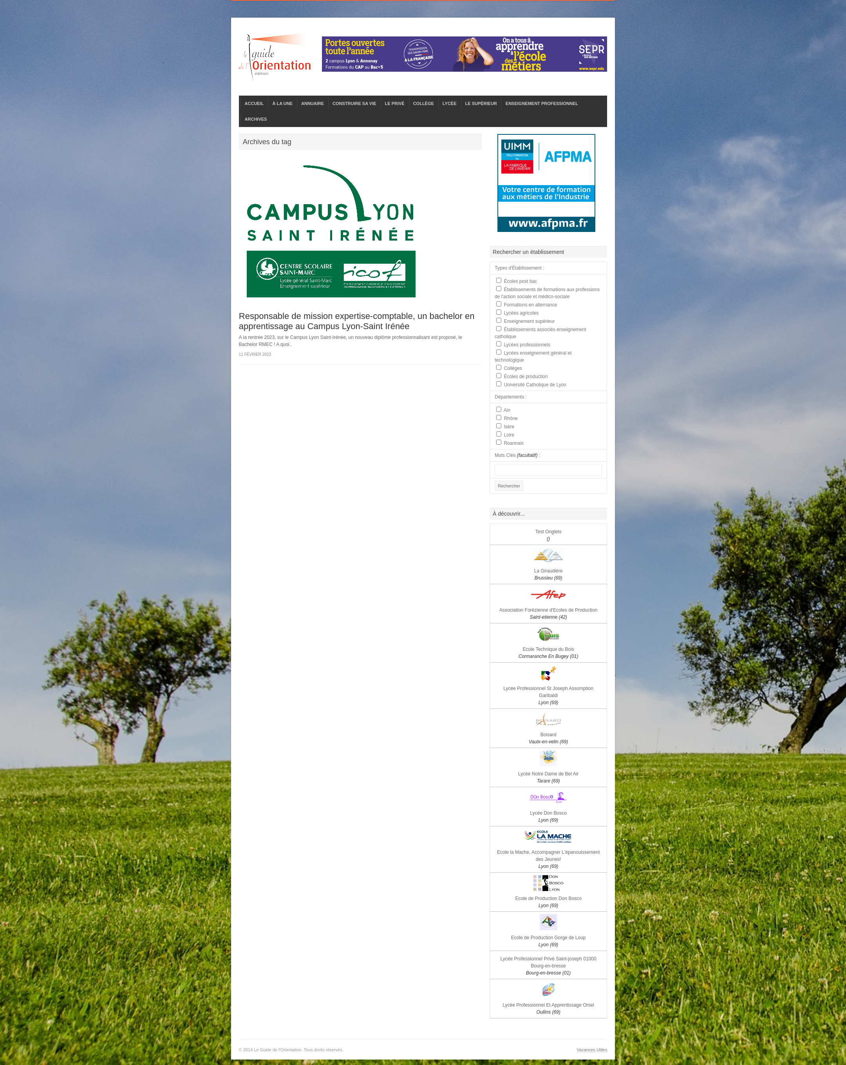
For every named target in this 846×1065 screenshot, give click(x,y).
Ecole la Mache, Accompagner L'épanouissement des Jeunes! (548, 859)
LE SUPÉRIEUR (481, 103)
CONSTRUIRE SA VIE (354, 103)
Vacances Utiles (592, 1049)
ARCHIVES (256, 119)
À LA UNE (282, 103)
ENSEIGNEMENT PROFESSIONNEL (542, 103)
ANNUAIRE (312, 103)
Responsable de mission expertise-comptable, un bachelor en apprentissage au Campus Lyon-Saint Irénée (357, 321)
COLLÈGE (423, 103)
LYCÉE (450, 103)
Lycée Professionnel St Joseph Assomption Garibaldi (548, 695)
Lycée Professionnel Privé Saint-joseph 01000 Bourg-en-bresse (549, 966)
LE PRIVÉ (395, 103)
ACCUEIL (254, 103)
